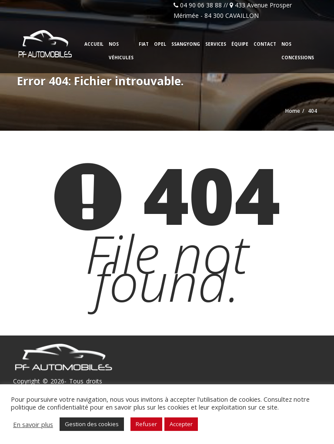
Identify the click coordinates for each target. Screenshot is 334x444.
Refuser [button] (146, 424)
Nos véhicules (121, 51)
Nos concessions (297, 51)
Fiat (144, 44)
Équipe (239, 44)
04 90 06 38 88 (201, 5)
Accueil (94, 44)
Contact (265, 44)
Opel (160, 44)
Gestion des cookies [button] (92, 424)
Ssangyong (185, 44)
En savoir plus (33, 424)
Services (215, 44)
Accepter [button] (181, 424)
